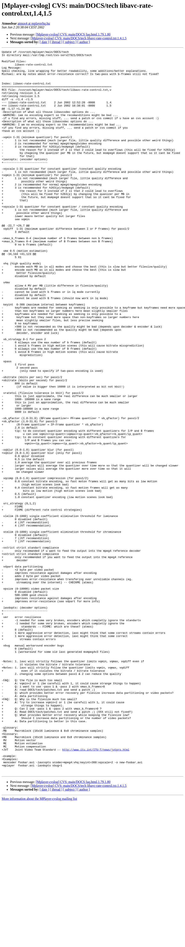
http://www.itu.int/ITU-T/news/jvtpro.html (95, 890)
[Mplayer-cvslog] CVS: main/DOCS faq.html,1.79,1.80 (73, 34)
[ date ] (44, 42)
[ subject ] (70, 42)
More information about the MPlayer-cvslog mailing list (39, 943)
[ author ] (83, 42)
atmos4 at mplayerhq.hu (34, 23)
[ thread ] (56, 42)
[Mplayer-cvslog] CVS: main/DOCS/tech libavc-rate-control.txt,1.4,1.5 (78, 38)
